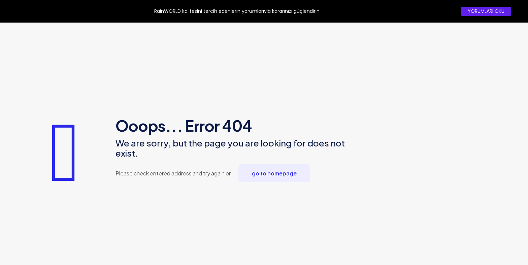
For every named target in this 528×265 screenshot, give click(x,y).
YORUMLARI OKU (486, 11)
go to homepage (274, 173)
